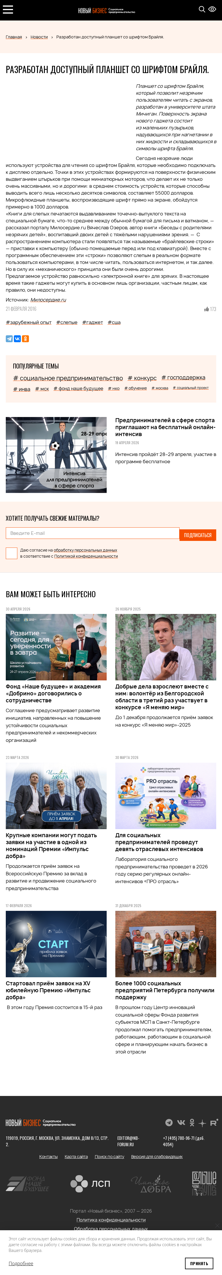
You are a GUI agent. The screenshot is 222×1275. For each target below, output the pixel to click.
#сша (114, 322)
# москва (159, 388)
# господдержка (183, 377)
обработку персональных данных (85, 546)
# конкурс (142, 378)
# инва (21, 389)
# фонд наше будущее (78, 389)
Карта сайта (76, 1152)
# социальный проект (191, 388)
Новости (39, 37)
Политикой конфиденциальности (86, 552)
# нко (114, 388)
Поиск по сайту (109, 1152)
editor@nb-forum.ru (127, 1137)
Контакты (48, 1152)
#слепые (66, 322)
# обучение (135, 388)
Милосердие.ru (48, 300)
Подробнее (21, 1263)
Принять (199, 1263)
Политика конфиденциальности (111, 1216)
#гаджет (92, 322)
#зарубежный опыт (28, 322)
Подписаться (198, 533)
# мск (42, 389)
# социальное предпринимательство (68, 378)
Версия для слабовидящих (157, 1152)
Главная (14, 37)
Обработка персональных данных (111, 1225)
